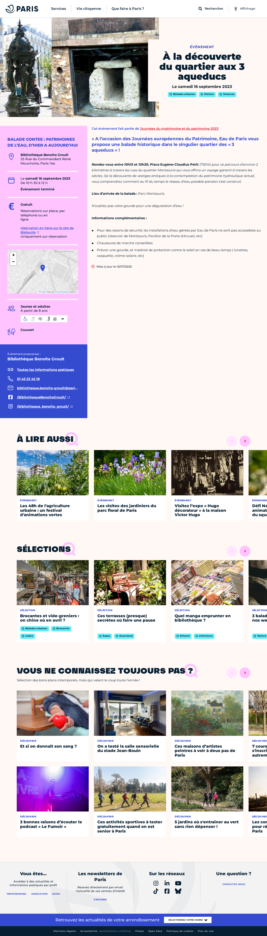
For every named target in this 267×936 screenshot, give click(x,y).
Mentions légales (64, 931)
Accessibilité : (105, 931)
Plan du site (206, 931)
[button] (42, 268)
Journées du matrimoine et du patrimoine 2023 (179, 128)
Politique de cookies (180, 931)
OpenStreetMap (62, 292)
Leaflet (42, 292)
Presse (139, 931)
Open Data (155, 931)
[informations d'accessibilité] (44, 319)
